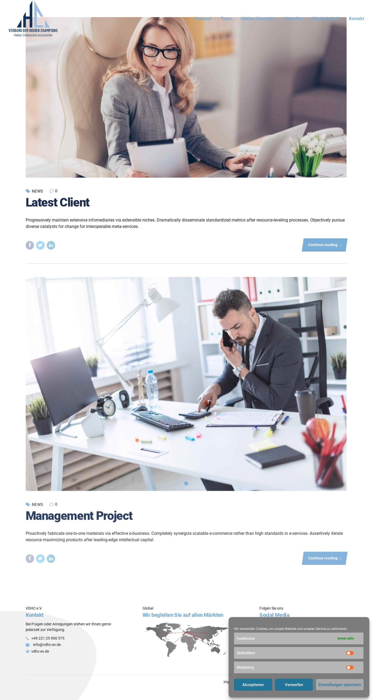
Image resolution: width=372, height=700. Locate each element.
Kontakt (356, 18)
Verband (203, 18)
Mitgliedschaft (326, 18)
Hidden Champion (258, 18)
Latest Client (57, 202)
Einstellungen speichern (340, 684)
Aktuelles (294, 18)
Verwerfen (294, 684)
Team (226, 18)
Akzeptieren (253, 684)
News (37, 191)
